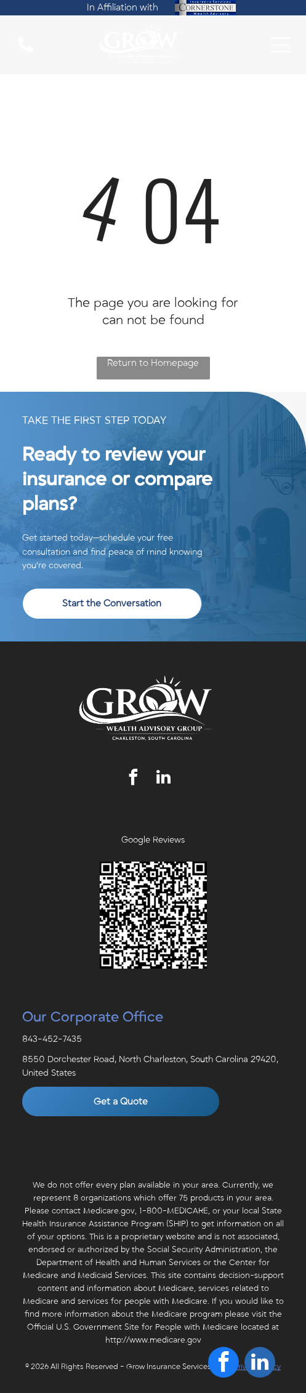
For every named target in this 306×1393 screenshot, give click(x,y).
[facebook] (133, 779)
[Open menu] (281, 45)
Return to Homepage (153, 362)
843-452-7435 (52, 1039)
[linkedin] (163, 779)
